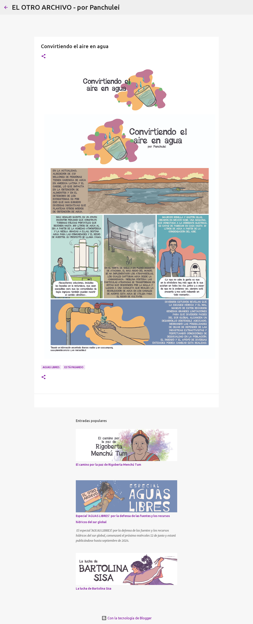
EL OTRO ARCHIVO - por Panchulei (66, 7)
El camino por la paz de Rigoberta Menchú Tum (108, 464)
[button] (43, 56)
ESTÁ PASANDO (73, 367)
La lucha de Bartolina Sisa (93, 588)
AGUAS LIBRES (51, 367)
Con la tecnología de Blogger (127, 618)
